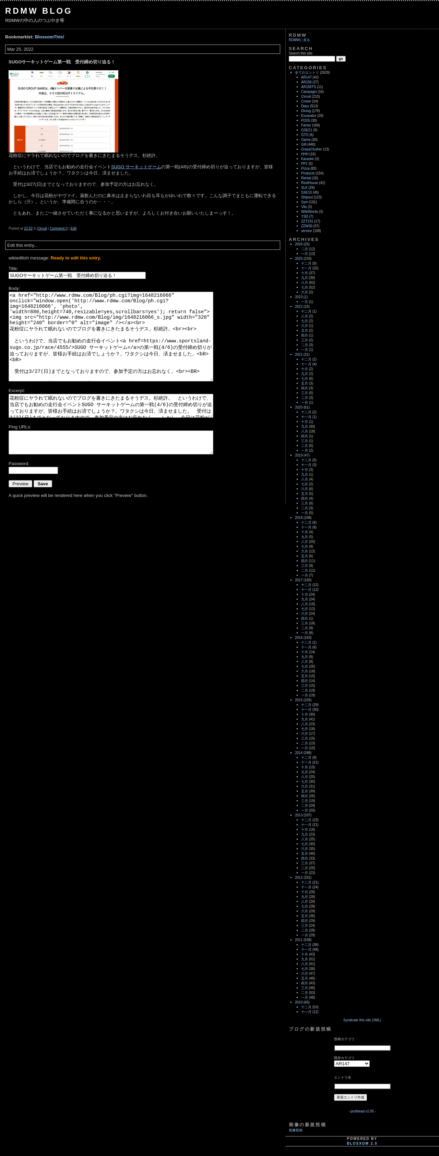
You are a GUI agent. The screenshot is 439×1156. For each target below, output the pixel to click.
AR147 (306, 77)
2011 (298, 940)
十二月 (306, 263)
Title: (13, 268)
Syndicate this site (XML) (362, 1020)
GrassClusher (311, 149)
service (306, 231)
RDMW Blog (39, 10)
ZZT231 (307, 221)
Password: (19, 463)
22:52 (28, 228)
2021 (298, 354)
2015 (298, 700)
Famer (306, 125)
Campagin (309, 92)
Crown (306, 101)
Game (305, 140)
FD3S (305, 120)
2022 (298, 306)
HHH (305, 154)
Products (308, 173)
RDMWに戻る (299, 40)
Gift (304, 144)
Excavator (308, 116)
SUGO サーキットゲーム (136, 166)
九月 (304, 278)
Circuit (42, 228)
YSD (304, 216)
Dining (306, 111)
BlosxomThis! (49, 36)
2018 (298, 518)
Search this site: (301, 53)
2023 (298, 297)
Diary (305, 106)
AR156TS (308, 87)
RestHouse (309, 183)
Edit (73, 228)
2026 (298, 244)
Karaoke (307, 159)
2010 (298, 1002)
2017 (298, 580)
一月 (304, 254)
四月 (304, 335)
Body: (14, 288)
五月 (304, 330)
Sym (304, 202)
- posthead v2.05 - (362, 1111)
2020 (298, 407)
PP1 (304, 164)
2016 (298, 638)
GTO (304, 135)
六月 (304, 292)
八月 (304, 282)
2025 (298, 258)
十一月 (306, 268)
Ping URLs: (20, 426)
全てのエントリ (307, 72)
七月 (304, 287)
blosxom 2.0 (362, 1143)
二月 (304, 249)
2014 (298, 753)
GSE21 (306, 130)
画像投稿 (295, 1130)
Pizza (305, 168)
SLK (304, 188)
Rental (306, 178)
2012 (298, 877)
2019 (298, 455)
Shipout (307, 197)
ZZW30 (306, 226)
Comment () (59, 228)
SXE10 (306, 192)
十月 (304, 273)
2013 (298, 815)
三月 (304, 340)
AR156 (306, 82)
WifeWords (309, 212)
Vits (304, 207)
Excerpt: (17, 390)
